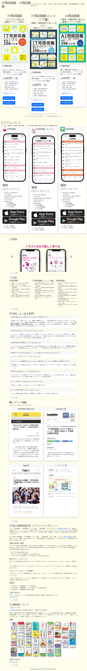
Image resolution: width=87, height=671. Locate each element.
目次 (50, 4)
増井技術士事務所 (62, 528)
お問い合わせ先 (13, 597)
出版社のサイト (9, 93)
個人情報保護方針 (73, 4)
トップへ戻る (13, 273)
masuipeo (40, 669)
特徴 (44, 4)
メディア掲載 (62, 4)
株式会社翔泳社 (68, 536)
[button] (14, 256)
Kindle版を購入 (9, 103)
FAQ (55, 4)
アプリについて (36, 4)
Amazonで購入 (9, 98)
